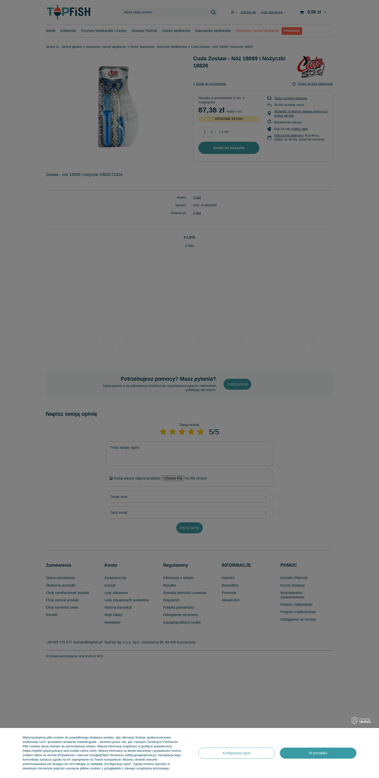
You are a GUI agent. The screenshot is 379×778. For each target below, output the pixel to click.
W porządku (318, 753)
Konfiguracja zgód (236, 753)
